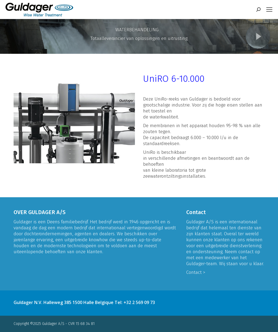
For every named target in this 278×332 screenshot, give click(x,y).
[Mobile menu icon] (269, 9)
